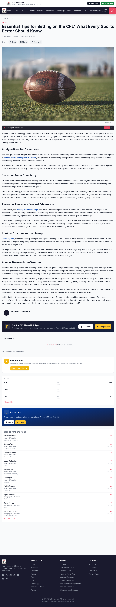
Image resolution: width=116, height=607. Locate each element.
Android (20, 422)
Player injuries (8, 239)
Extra (11, 18)
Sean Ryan (8, 478)
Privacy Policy (94, 574)
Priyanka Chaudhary (10, 36)
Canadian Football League (65, 601)
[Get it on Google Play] (7, 578)
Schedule (50, 11)
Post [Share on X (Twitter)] (13, 42)
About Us (92, 564)
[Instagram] (10, 575)
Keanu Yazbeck (10, 452)
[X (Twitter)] (7, 575)
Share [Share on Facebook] (23, 42)
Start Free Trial (19, 368)
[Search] (101, 10)
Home (4, 18)
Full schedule (8, 402)
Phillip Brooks (9, 486)
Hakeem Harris (9, 469)
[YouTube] (18, 575)
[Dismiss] (112, 128)
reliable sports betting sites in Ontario (20, 157)
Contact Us (93, 571)
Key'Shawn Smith (10, 511)
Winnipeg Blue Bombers (69, 590)
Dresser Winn (9, 444)
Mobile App (35, 584)
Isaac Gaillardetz (10, 461)
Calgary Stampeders (67, 567)
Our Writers (93, 567)
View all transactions (11, 519)
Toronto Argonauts (67, 587)
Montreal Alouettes (67, 577)
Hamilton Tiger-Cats (67, 574)
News (9, 11)
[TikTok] (14, 575)
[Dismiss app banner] (3, 3)
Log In (106, 11)
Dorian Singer (9, 503)
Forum (33, 577)
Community (94, 11)
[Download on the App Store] (3, 578)
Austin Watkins (10, 436)
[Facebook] (3, 575)
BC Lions (63, 564)
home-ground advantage (27, 210)
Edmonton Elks (65, 571)
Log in (45, 345)
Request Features (37, 587)
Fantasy (77, 11)
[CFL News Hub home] (4, 10)
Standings (60, 11)
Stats (69, 11)
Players (40, 11)
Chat (32, 580)
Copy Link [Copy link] (36, 42)
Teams (32, 11)
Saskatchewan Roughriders (70, 584)
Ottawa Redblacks (67, 580)
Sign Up (112, 11)
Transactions (21, 11)
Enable (107, 128)
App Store (93, 3)
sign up (54, 345)
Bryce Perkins (9, 494)
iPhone (9, 422)
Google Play (107, 3)
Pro (84, 11)
